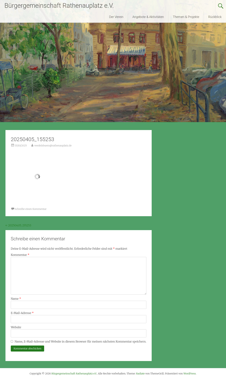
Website (16, 327)
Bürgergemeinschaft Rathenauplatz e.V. (59, 5)
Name (16, 298)
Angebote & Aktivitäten (148, 17)
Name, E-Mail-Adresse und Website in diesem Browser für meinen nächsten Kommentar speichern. (80, 341)
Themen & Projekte (186, 17)
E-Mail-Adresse (22, 313)
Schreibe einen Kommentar (31, 209)
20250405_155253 (18, 225)
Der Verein (116, 17)
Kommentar (20, 255)
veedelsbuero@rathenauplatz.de (53, 145)
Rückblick (215, 17)
